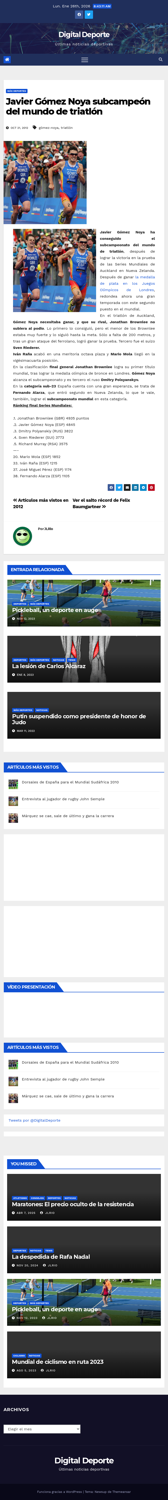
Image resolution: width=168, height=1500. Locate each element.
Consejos (37, 1198)
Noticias (58, 660)
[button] (161, 59)
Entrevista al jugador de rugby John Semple (63, 799)
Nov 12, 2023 (27, 1318)
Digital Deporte (84, 34)
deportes (20, 604)
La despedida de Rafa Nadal (51, 1256)
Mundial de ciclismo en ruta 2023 (57, 1361)
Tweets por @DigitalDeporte (35, 1120)
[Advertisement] (44, 866)
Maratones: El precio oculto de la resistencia (73, 1204)
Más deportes (16, 91)
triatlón (67, 128)
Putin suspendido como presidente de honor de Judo (79, 719)
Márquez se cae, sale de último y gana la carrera (68, 816)
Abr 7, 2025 (26, 1213)
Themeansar (121, 1492)
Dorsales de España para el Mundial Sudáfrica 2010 (70, 782)
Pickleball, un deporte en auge (55, 610)
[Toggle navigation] (84, 60)
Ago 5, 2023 (26, 1370)
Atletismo (20, 1198)
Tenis (71, 660)
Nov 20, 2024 (27, 1265)
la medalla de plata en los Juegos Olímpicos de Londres (127, 283)
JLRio (48, 529)
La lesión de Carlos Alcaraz (48, 666)
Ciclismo (19, 1355)
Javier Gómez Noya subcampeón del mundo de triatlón (78, 106)
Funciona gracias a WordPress (60, 1492)
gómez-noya (49, 128)
